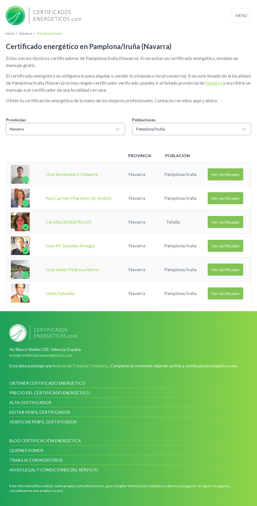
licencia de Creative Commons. (81, 365)
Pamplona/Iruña (191, 129)
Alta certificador (30, 402)
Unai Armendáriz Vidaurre (71, 174)
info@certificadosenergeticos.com (40, 355)
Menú (241, 15)
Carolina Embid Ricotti (68, 221)
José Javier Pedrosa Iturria (72, 269)
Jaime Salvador (60, 293)
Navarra (213, 83)
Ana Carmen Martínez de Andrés (78, 198)
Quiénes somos (26, 450)
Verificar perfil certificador (43, 421)
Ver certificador (225, 174)
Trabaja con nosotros (36, 460)
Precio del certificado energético (49, 392)
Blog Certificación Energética (45, 440)
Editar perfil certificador (39, 412)
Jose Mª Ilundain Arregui (70, 245)
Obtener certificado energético (47, 383)
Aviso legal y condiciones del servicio (53, 469)
